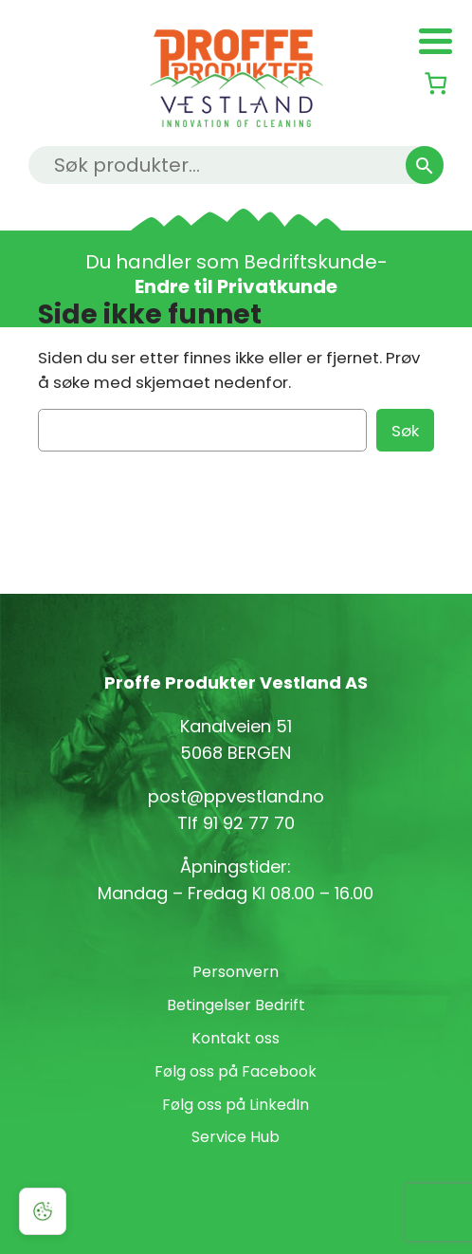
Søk (405, 430)
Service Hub (235, 1137)
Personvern (235, 972)
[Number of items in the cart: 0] (435, 83)
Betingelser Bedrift (236, 1005)
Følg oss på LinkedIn (235, 1105)
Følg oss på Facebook (235, 1071)
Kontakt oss (235, 1038)
